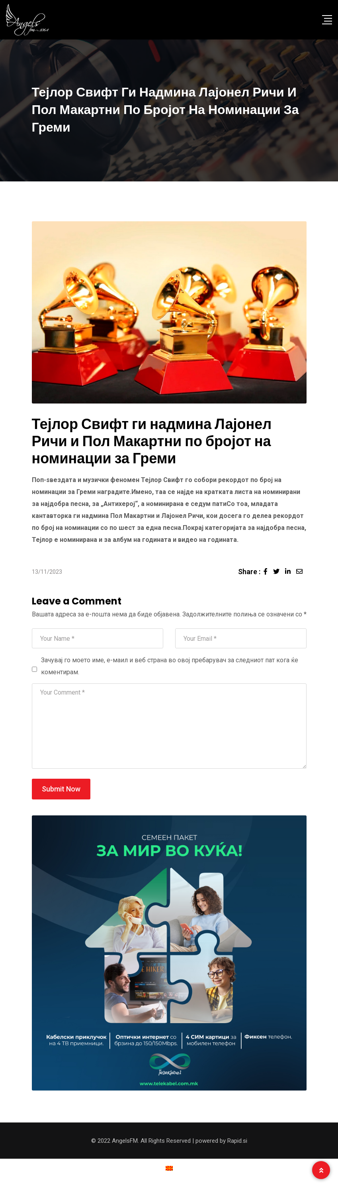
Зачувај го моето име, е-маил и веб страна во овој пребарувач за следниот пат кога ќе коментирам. (169, 666)
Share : (249, 571)
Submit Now (61, 789)
